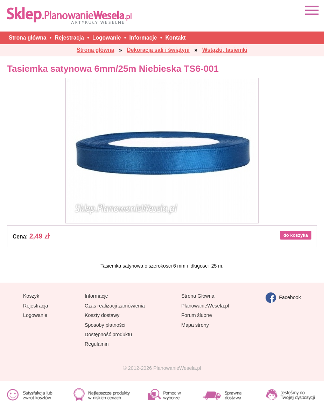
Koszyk (31, 296)
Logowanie (35, 315)
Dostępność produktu (108, 334)
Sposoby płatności (105, 325)
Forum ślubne (196, 315)
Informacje (96, 296)
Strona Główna (197, 296)
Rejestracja (35, 306)
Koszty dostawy (102, 315)
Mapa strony (195, 325)
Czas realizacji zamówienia (115, 306)
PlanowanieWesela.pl (205, 306)
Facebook (283, 297)
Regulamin (96, 344)
